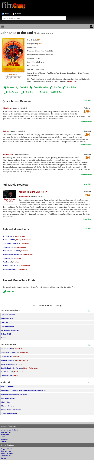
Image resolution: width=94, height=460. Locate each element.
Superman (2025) (7, 318)
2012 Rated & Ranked (10, 243)
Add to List (24, 87)
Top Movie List (8, 247)
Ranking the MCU (7, 360)
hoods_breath (20, 236)
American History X (8, 315)
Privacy (4, 458)
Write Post (10, 292)
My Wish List (7, 236)
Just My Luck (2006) (8, 398)
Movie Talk (58, 92)
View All (87, 100)
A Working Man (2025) (9, 413)
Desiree (16, 262)
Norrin (20, 364)
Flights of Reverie (7, 406)
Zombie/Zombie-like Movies (11, 368)
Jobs (3, 437)
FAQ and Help (6, 451)
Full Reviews (28, 92)
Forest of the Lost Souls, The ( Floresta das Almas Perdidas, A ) (23, 390)
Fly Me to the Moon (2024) (10, 330)
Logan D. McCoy (22, 360)
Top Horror (7, 262)
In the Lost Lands (7, 387)
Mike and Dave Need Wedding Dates (14, 394)
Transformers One (7, 326)
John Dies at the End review (33, 192)
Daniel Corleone (9, 199)
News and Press (7, 453)
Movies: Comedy (9, 269)
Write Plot (57, 87)
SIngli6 (16, 356)
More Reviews (86, 121)
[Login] (91, 27)
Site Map (4, 441)
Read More (87, 219)
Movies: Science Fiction (11, 254)
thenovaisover (28, 254)
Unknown (6, 131)
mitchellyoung (8, 154)
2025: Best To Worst (8, 364)
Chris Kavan (72, 81)
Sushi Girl (4, 322)
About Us (4, 439)
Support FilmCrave (8, 449)
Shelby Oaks (5, 402)
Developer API (6, 432)
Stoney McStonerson (23, 240)
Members (18, 14)
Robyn (18, 258)
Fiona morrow (21, 247)
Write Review (71, 87)
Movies (7, 14)
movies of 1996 (6, 349)
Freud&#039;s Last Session (11, 410)
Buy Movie (10, 87)
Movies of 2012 (8, 240)
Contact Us (5, 434)
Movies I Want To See (10, 265)
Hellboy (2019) (6, 334)
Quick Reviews (12, 92)
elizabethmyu (25, 265)
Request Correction (41, 87)
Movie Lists (44, 92)
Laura (16, 376)
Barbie (3, 338)
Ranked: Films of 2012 (11, 251)
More (90, 311)
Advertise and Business (9, 430)
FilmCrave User (19, 372)
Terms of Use (6, 456)
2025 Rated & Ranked (8, 352)
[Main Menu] (2, 27)
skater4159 (18, 349)
